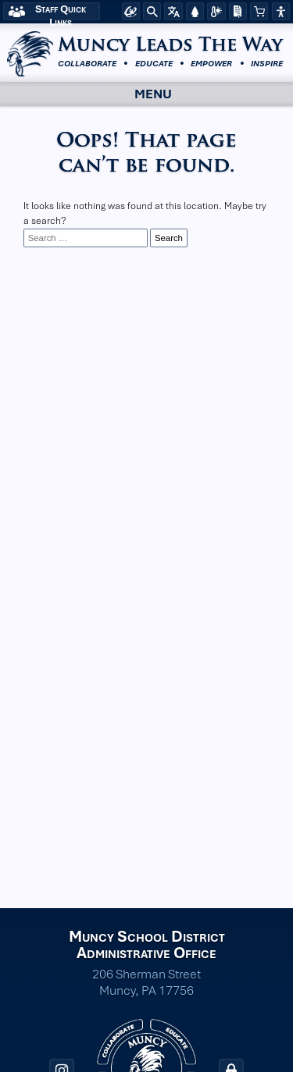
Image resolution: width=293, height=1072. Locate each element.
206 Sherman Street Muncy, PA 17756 (146, 982)
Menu (139, 94)
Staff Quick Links (60, 11)
